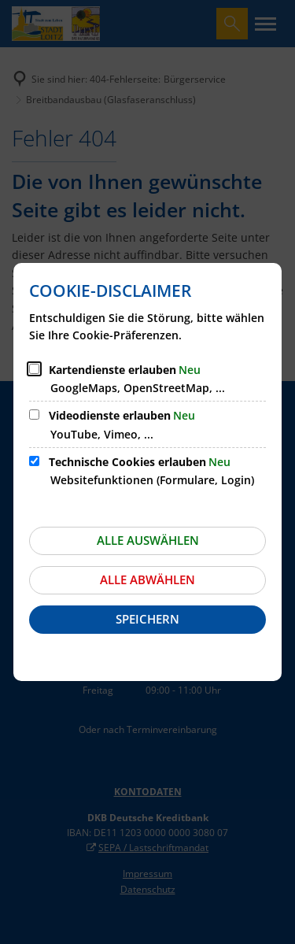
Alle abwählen (147, 579)
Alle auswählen (148, 540)
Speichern (147, 619)
